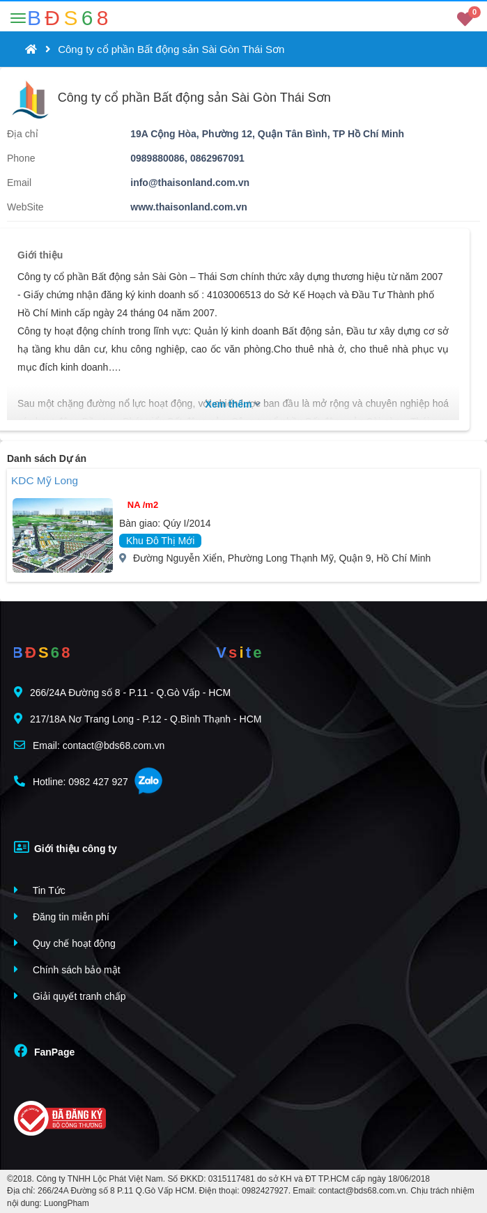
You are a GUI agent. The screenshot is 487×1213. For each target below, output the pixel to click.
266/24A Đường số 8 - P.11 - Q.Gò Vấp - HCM (122, 692)
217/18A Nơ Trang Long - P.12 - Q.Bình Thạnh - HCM (137, 719)
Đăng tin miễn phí (61, 916)
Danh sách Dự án (46, 458)
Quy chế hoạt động (65, 943)
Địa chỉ (22, 133)
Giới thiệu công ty (65, 847)
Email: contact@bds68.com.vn (89, 745)
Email (19, 182)
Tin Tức (39, 890)
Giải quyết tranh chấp (70, 996)
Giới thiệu (40, 255)
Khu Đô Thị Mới (160, 540)
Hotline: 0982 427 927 (71, 781)
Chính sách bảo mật (67, 969)
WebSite (25, 207)
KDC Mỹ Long (44, 480)
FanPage (44, 1051)
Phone (21, 158)
